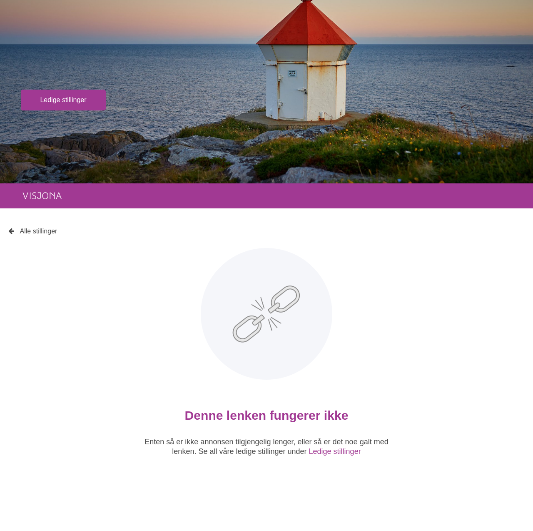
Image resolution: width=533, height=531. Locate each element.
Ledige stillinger (63, 99)
